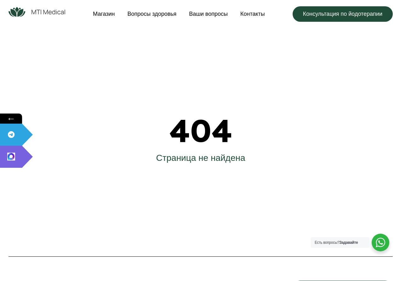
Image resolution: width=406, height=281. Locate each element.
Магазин (104, 14)
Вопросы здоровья (152, 14)
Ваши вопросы (208, 14)
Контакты (252, 14)
